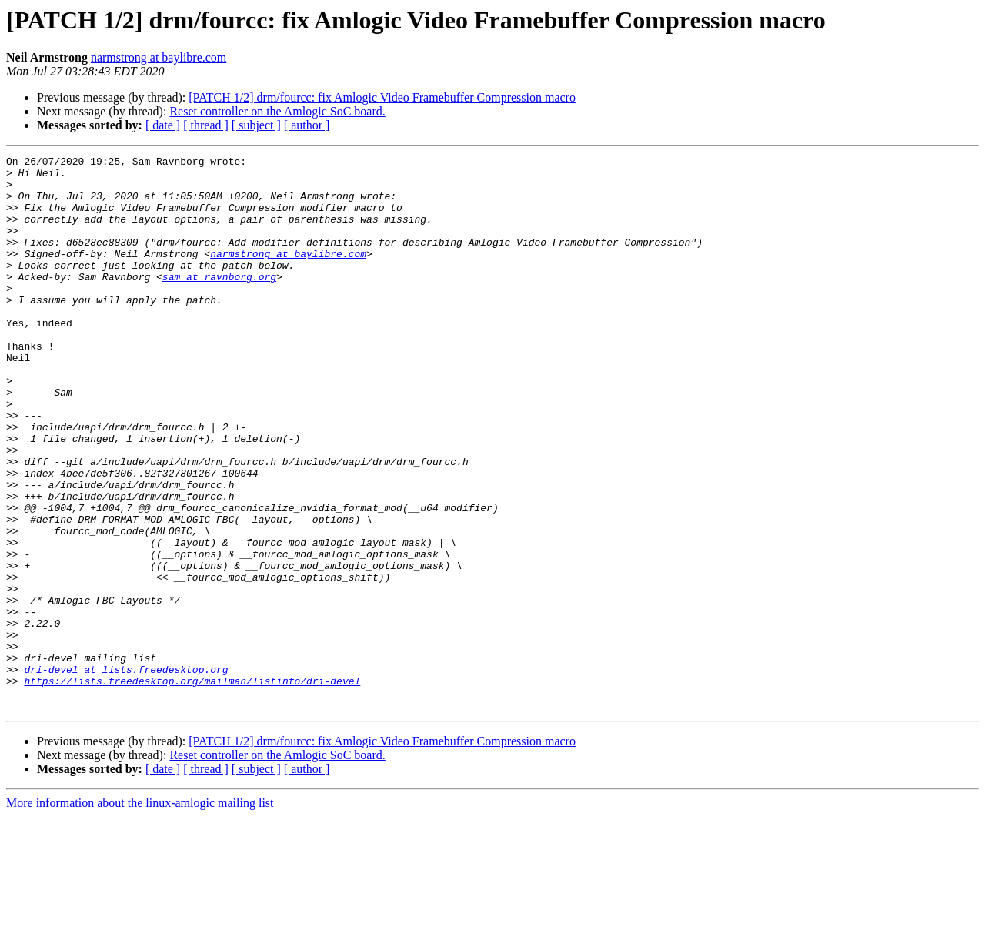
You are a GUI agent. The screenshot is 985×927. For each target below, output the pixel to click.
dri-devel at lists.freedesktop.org (126, 773)
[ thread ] (206, 125)
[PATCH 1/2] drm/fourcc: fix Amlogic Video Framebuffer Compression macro (382, 97)
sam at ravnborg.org (219, 302)
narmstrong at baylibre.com (158, 57)
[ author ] (307, 125)
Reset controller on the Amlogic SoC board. (277, 111)
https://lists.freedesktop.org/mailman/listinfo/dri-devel (192, 787)
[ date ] (162, 125)
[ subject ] (256, 125)
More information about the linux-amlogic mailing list (140, 913)
